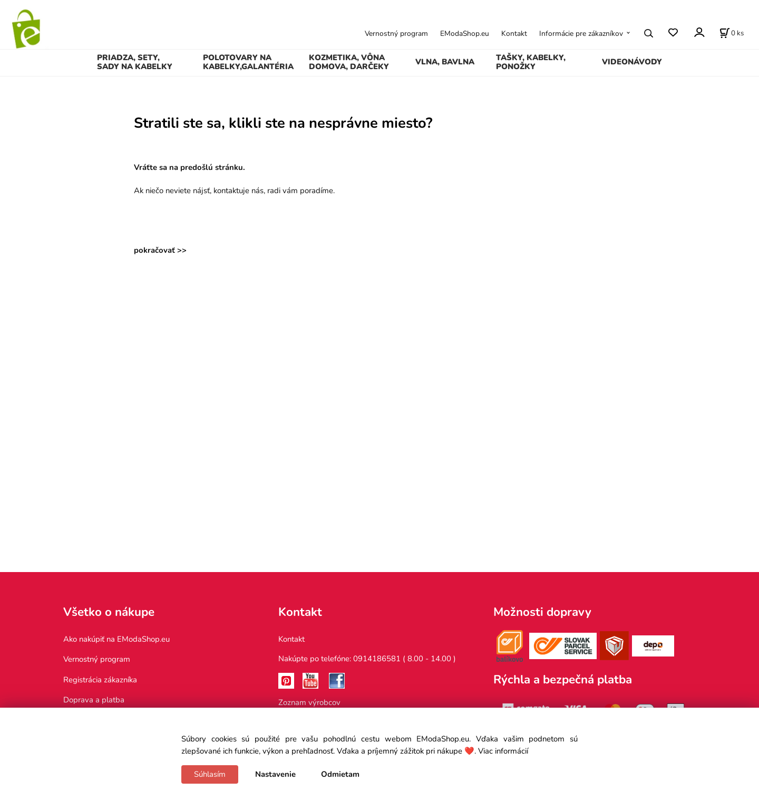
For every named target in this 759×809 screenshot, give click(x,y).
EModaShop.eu (464, 33)
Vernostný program (396, 33)
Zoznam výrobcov (309, 702)
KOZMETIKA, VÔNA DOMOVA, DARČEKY (349, 62)
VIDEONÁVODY (632, 61)
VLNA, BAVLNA (444, 61)
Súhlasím (210, 774)
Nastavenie (275, 774)
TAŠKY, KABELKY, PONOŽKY (531, 62)
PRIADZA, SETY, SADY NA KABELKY (134, 62)
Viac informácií (503, 751)
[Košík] (731, 33)
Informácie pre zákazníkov (581, 33)
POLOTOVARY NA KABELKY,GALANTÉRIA (248, 62)
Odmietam (340, 774)
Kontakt (514, 33)
